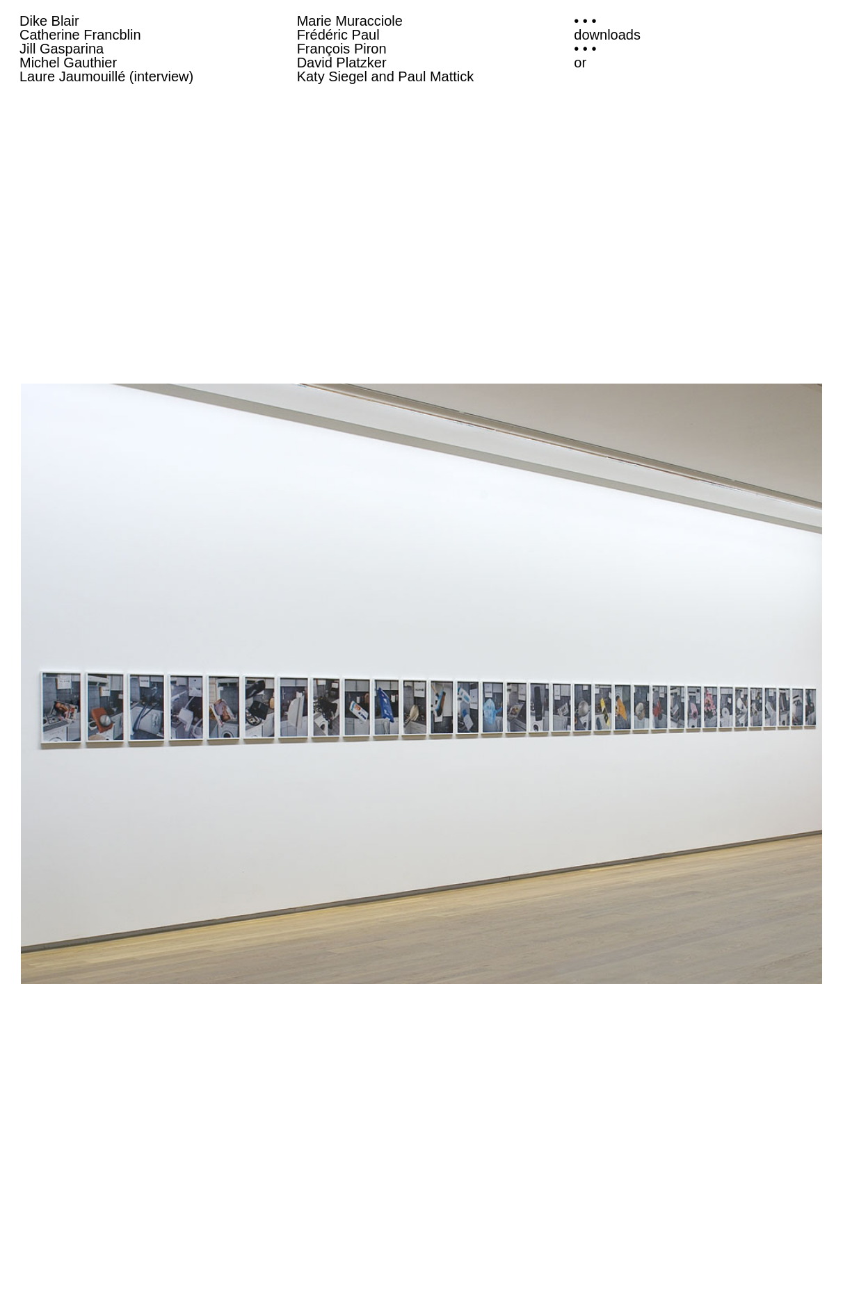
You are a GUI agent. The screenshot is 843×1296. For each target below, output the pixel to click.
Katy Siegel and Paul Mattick (385, 76)
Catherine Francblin (80, 34)
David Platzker (342, 62)
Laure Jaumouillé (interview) (106, 76)
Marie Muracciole (350, 20)
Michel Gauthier (68, 62)
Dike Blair (49, 20)
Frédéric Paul (338, 34)
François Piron (342, 48)
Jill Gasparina (61, 48)
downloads (607, 34)
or (580, 62)
